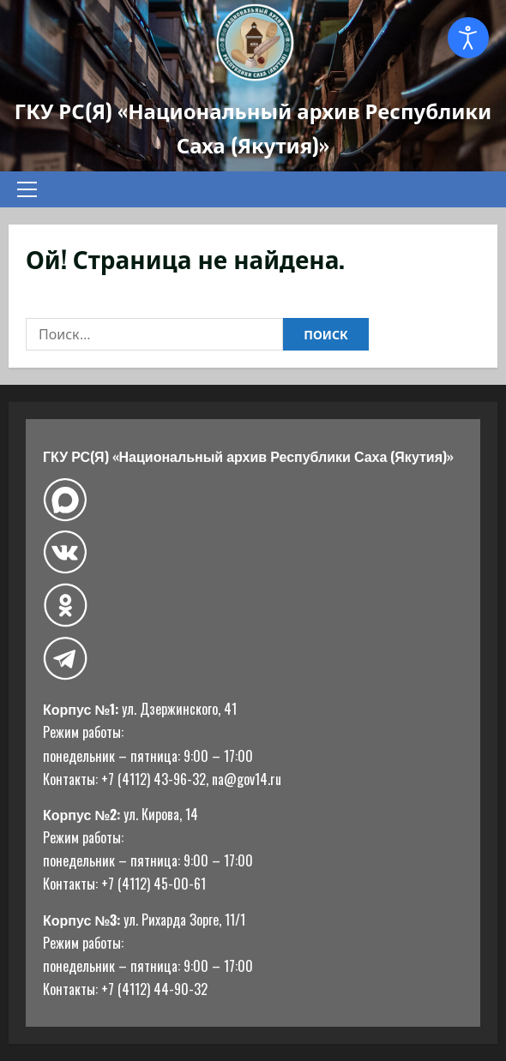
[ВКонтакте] (65, 552)
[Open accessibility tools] (468, 37)
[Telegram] (65, 658)
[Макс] (65, 500)
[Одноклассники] (65, 604)
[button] (27, 189)
